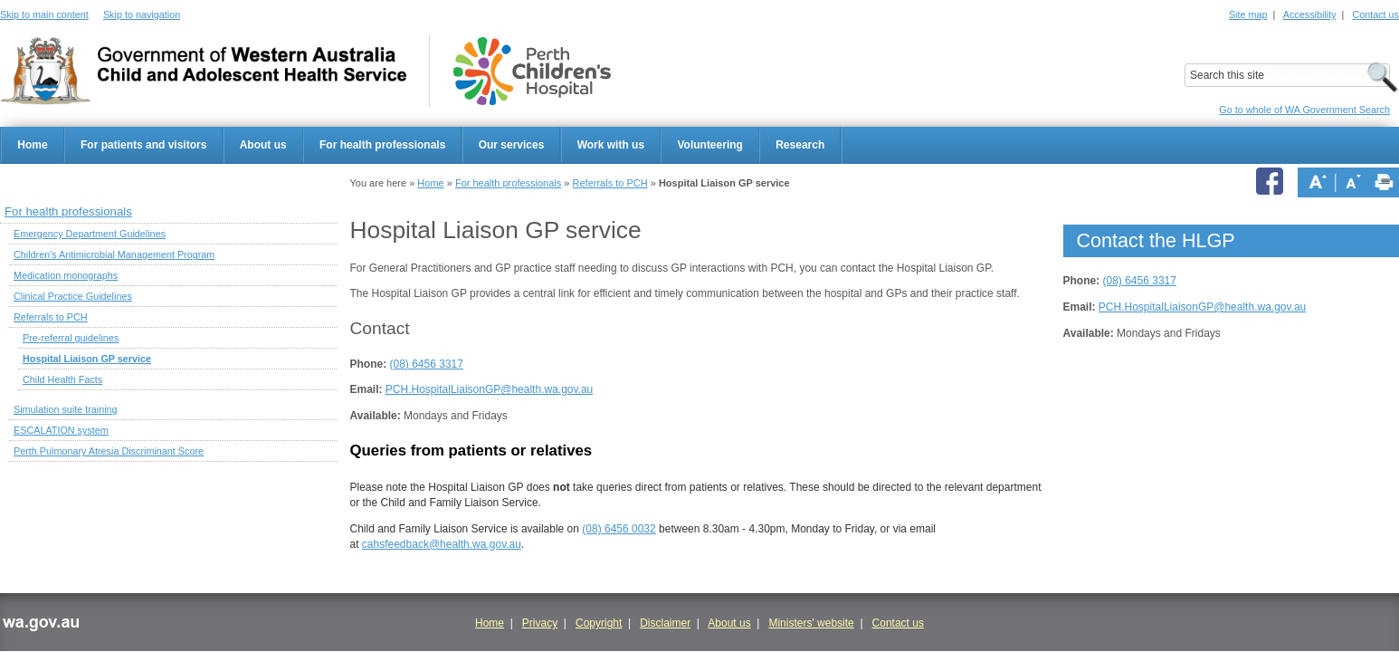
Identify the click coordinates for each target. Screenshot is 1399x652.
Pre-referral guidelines (71, 337)
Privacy (539, 623)
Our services (512, 145)
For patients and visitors (143, 145)
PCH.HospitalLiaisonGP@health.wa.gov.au (489, 389)
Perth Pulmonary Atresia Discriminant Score (109, 451)
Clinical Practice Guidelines (73, 296)
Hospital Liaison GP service (87, 358)
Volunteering (709, 145)
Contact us (1375, 14)
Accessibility (1310, 14)
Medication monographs (66, 275)
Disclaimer (665, 623)
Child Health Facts (62, 379)
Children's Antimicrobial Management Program (114, 254)
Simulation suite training (66, 409)
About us (263, 145)
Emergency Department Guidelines (90, 233)
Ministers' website (810, 623)
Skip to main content (44, 14)
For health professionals (382, 145)
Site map (1248, 14)
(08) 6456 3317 (426, 364)
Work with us (610, 145)
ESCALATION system (61, 430)
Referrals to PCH (610, 182)
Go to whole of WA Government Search (1304, 109)
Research (800, 145)
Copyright (599, 623)
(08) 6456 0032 (618, 529)
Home (32, 145)
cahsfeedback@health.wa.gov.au (441, 544)
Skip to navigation (141, 14)
